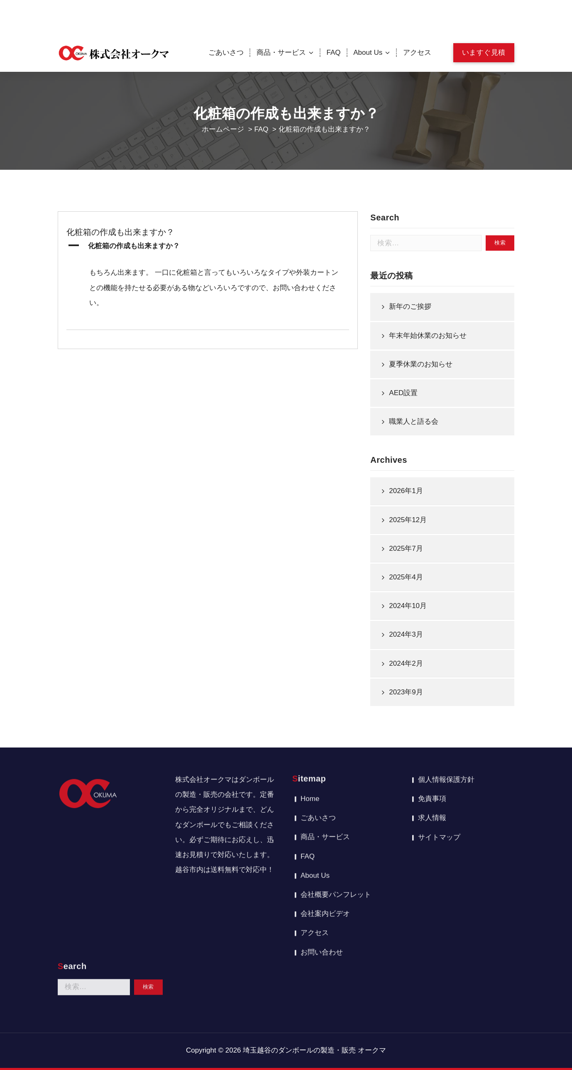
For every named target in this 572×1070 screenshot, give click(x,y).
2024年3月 (406, 660)
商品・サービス (281, 52)
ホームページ (223, 129)
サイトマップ (439, 740)
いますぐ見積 (484, 52)
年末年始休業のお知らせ (428, 361)
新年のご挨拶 (410, 332)
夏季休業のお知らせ (420, 390)
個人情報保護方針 (446, 682)
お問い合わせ (322, 855)
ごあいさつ (226, 52)
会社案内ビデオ (325, 817)
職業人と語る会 (413, 447)
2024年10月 (408, 631)
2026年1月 (406, 516)
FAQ (334, 52)
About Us (367, 52)
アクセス (417, 52)
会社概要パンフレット (336, 797)
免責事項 (432, 702)
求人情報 (432, 721)
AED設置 (403, 419)
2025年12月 (408, 546)
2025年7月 (406, 574)
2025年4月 (406, 603)
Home (310, 702)
